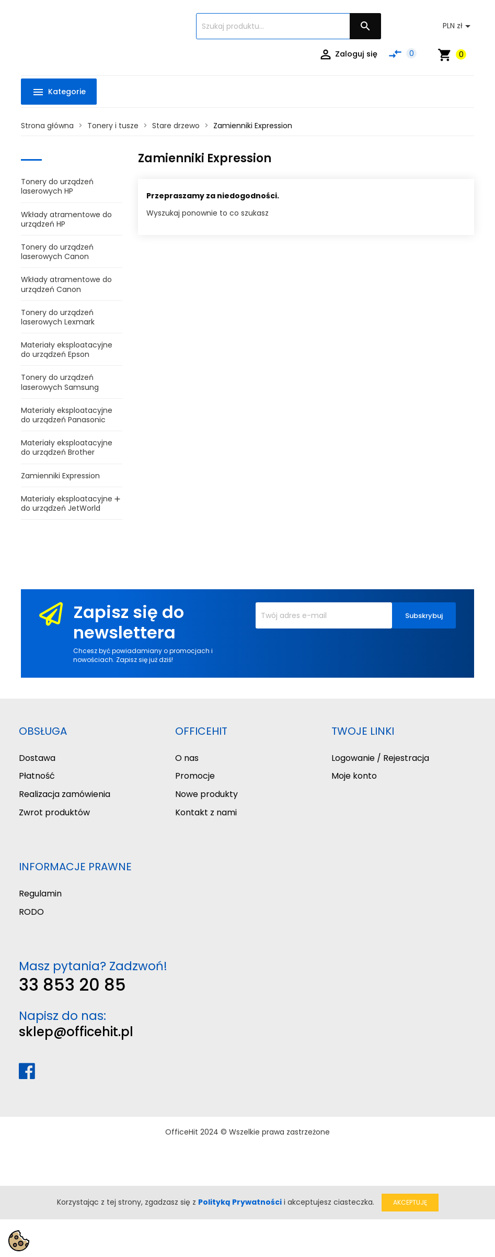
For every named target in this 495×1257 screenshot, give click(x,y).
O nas (187, 758)
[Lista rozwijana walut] (458, 26)
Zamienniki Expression (60, 475)
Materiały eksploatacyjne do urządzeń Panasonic (66, 415)
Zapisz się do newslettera (128, 622)
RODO (31, 912)
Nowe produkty (206, 794)
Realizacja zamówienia (64, 794)
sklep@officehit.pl (76, 1031)
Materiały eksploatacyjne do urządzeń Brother (66, 447)
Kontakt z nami (206, 812)
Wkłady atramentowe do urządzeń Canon (66, 284)
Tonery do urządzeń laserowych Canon (57, 252)
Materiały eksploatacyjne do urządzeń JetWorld (66, 503)
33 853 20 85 (72, 984)
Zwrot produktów (54, 812)
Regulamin (40, 894)
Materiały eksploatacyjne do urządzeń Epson (66, 350)
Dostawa (37, 758)
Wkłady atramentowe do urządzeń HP (66, 219)
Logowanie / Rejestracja (380, 758)
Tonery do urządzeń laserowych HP (57, 186)
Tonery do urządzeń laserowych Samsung (60, 382)
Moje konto (354, 776)
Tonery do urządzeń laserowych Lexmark (58, 317)
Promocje (195, 776)
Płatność (37, 776)
